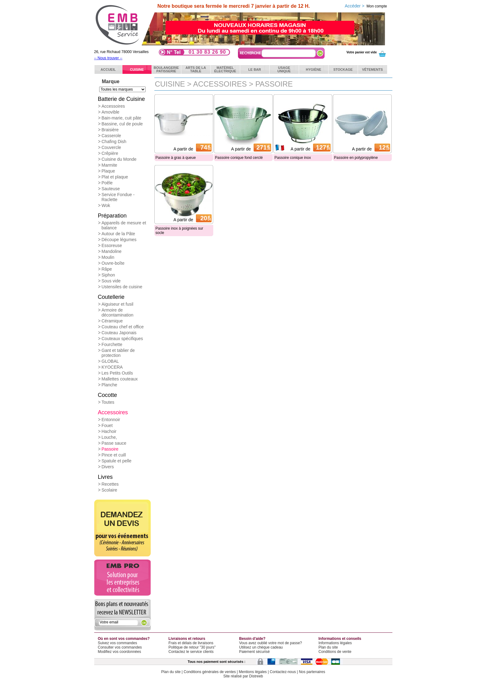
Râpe (107, 269)
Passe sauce (114, 443)
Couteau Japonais (119, 332)
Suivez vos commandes (117, 643)
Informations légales (335, 643)
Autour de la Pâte (118, 233)
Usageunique (284, 69)
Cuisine (137, 69)
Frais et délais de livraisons (191, 643)
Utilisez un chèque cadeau (261, 647)
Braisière (110, 129)
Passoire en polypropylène (356, 157)
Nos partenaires (312, 672)
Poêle (107, 182)
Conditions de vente (335, 651)
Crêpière (110, 153)
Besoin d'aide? (252, 638)
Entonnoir (111, 419)
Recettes (110, 484)
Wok (106, 205)
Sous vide (111, 280)
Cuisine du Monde (119, 159)
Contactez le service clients (191, 651)
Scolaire (109, 490)
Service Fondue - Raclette (118, 197)
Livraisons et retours (187, 638)
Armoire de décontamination (118, 312)
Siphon (108, 274)
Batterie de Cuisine (121, 99)
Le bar (254, 69)
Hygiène (313, 69)
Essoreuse (112, 245)
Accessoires (113, 106)
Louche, (109, 437)
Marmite (109, 165)
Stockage (342, 69)
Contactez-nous (283, 672)
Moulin (108, 257)
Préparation (112, 216)
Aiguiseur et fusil (118, 304)
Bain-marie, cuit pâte (121, 117)
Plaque (108, 171)
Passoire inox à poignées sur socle (179, 230)
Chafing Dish (114, 141)
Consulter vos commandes (120, 647)
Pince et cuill (114, 454)
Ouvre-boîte (113, 263)
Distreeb (256, 676)
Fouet (107, 425)
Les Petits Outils (117, 373)
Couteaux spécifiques (122, 338)
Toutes (108, 402)
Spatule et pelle (117, 460)
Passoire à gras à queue (176, 157)
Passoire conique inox (293, 157)
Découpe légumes (119, 239)
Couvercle (111, 147)
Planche (109, 384)
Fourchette (112, 344)
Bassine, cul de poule (122, 123)
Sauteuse (111, 188)
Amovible (111, 112)
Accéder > (366, 5)
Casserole (111, 135)
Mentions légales (253, 672)
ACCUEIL (108, 69)
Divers (108, 466)
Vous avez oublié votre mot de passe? (270, 643)
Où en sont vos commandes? (124, 638)
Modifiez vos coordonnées (119, 651)
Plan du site (328, 647)
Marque (111, 81)
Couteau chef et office (123, 326)
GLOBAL (110, 361)
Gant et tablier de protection (118, 353)
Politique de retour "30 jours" (192, 647)
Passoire (110, 449)
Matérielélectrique (225, 69)
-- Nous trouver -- (108, 58)
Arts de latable (196, 69)
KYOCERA (112, 367)
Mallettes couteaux (120, 378)
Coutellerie (111, 297)
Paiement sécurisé (254, 651)
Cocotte (107, 395)
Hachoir (109, 431)
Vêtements (372, 69)
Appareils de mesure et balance (124, 225)
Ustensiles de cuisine (122, 286)
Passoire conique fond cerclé (239, 157)
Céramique (112, 320)
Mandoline (112, 251)
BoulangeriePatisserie (166, 69)
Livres (105, 477)
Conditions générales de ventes (210, 672)
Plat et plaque (115, 176)
